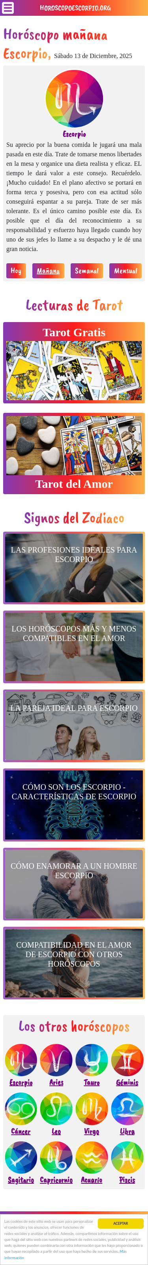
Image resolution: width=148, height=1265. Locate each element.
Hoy (16, 270)
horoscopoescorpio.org (75, 8)
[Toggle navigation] (8, 8)
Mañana (48, 270)
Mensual (125, 270)
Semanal (87, 270)
